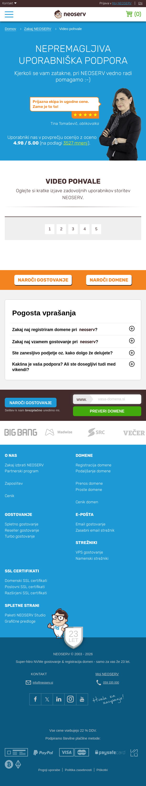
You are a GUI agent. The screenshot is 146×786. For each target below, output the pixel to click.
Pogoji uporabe (49, 770)
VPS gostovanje (89, 552)
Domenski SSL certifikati (26, 580)
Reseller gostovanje (22, 530)
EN (140, 3)
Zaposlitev (14, 483)
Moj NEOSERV (121, 3)
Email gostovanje (90, 524)
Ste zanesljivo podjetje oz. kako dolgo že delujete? (62, 353)
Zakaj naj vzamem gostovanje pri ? (55, 342)
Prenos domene (89, 483)
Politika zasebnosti (78, 770)
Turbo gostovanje (20, 536)
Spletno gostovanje (21, 524)
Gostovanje (18, 514)
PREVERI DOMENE (107, 411)
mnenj (75, 143)
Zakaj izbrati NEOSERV (24, 465)
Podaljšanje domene (93, 471)
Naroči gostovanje (43, 280)
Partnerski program (21, 471)
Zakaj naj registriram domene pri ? (54, 330)
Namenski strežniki (92, 558)
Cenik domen (87, 502)
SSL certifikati (22, 571)
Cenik (9, 496)
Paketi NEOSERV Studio (25, 615)
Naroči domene (109, 280)
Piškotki (102, 770)
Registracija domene (93, 465)
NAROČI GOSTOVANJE (31, 403)
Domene (84, 455)
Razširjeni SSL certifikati (26, 593)
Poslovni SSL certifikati (25, 586)
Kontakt (9, 3)
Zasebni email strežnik (95, 530)
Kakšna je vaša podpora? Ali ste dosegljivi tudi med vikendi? (63, 367)
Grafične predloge (20, 621)
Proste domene (89, 489)
